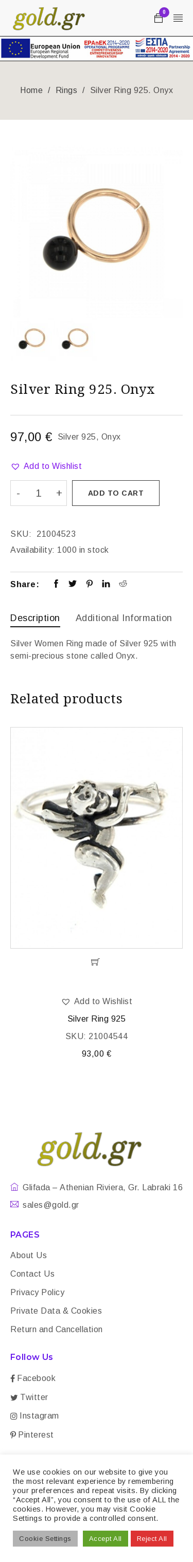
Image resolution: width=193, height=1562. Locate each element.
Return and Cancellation (56, 1329)
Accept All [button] (105, 1538)
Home (31, 90)
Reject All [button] (152, 1538)
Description (35, 618)
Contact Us (32, 1273)
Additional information (124, 618)
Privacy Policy (37, 1292)
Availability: (32, 550)
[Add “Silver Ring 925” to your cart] (96, 962)
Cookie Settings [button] (45, 1538)
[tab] (35, 619)
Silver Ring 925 (96, 1018)
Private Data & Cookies (56, 1310)
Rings (67, 90)
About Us (28, 1255)
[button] (46, 466)
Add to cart (116, 493)
